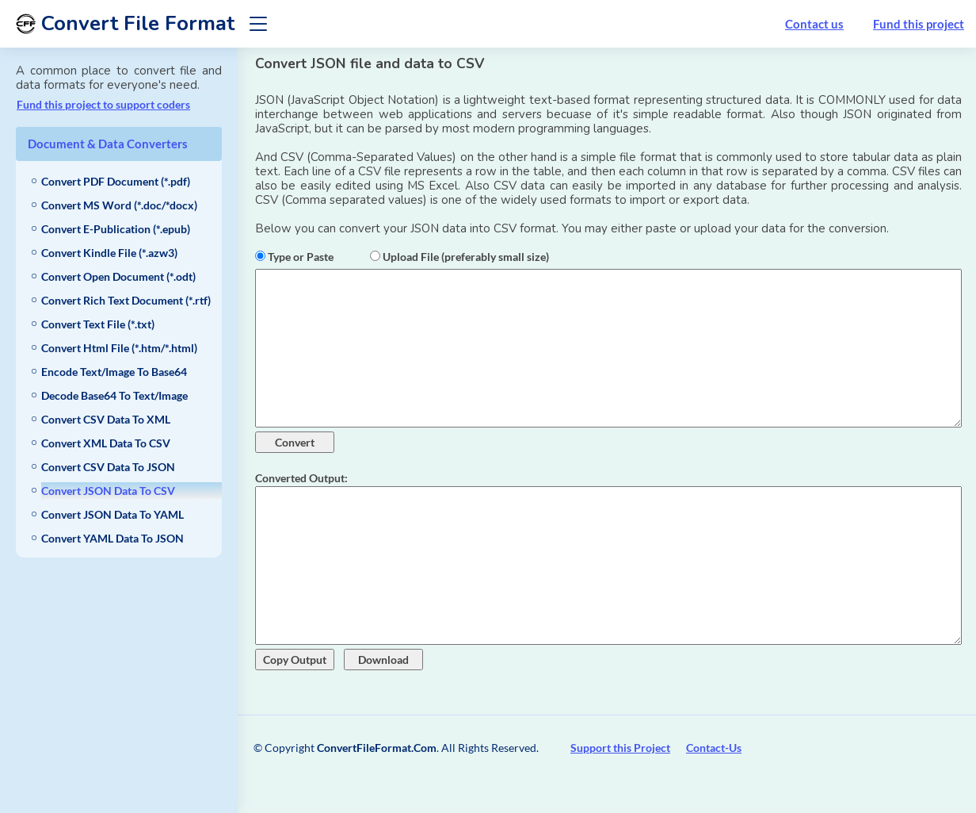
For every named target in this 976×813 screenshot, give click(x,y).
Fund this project (918, 24)
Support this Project (620, 747)
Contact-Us (714, 747)
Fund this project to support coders (103, 104)
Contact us (814, 24)
